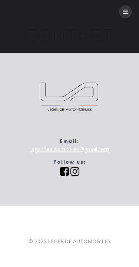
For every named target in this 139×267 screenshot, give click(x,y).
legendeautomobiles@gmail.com (69, 149)
